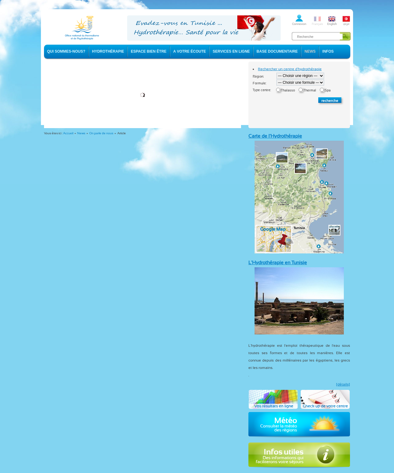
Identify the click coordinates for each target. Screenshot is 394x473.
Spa (328, 90)
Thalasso (288, 90)
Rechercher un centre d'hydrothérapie (290, 69)
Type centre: (262, 90)
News (81, 133)
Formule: (259, 83)
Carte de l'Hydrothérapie (275, 136)
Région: (258, 77)
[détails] (343, 384)
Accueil (68, 133)
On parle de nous (101, 133)
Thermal (310, 90)
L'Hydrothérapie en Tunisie (277, 262)
